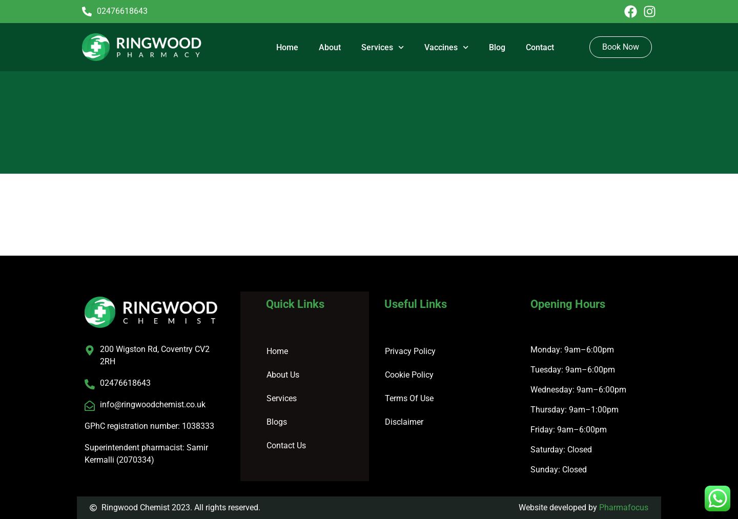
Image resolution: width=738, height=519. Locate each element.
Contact (540, 47)
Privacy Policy (410, 351)
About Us (282, 375)
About (330, 47)
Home (287, 47)
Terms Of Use (409, 398)
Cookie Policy (409, 375)
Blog (497, 47)
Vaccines (446, 47)
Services (382, 47)
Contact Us (286, 445)
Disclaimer (404, 422)
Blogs (276, 422)
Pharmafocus (623, 507)
